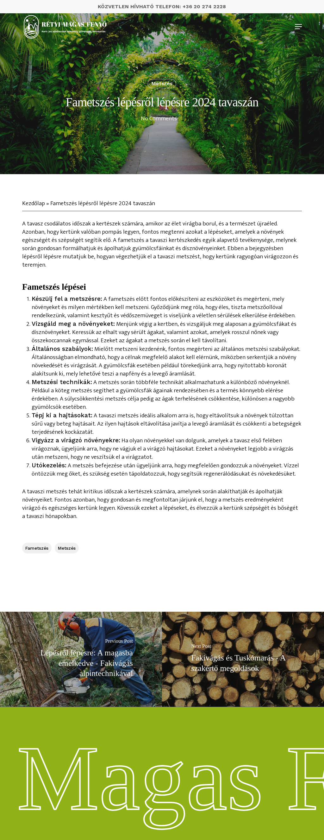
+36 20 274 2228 (204, 6)
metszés (161, 83)
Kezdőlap (33, 203)
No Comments (159, 118)
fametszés (36, 548)
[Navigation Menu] (298, 26)
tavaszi (35, 516)
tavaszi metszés (47, 491)
